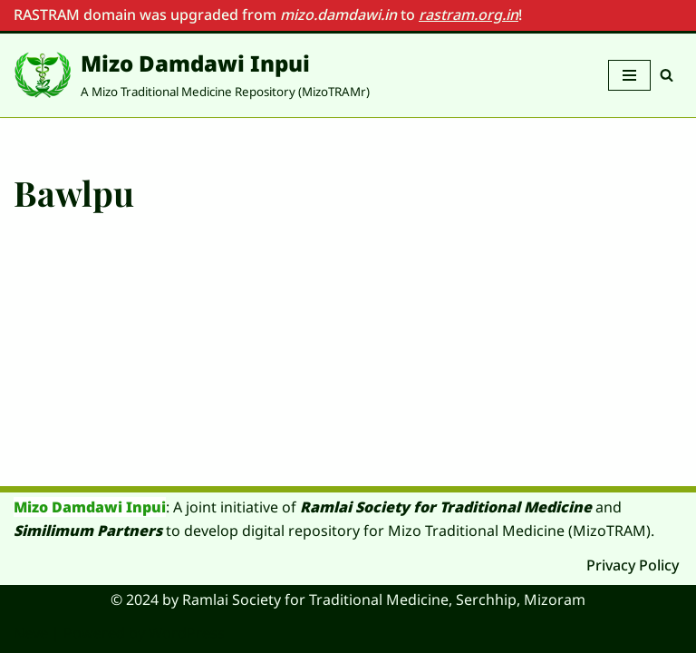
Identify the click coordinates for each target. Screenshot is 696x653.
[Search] (666, 75)
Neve (31, 633)
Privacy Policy (632, 565)
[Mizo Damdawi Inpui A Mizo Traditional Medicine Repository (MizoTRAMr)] (192, 75)
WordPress (187, 633)
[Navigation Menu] (629, 75)
